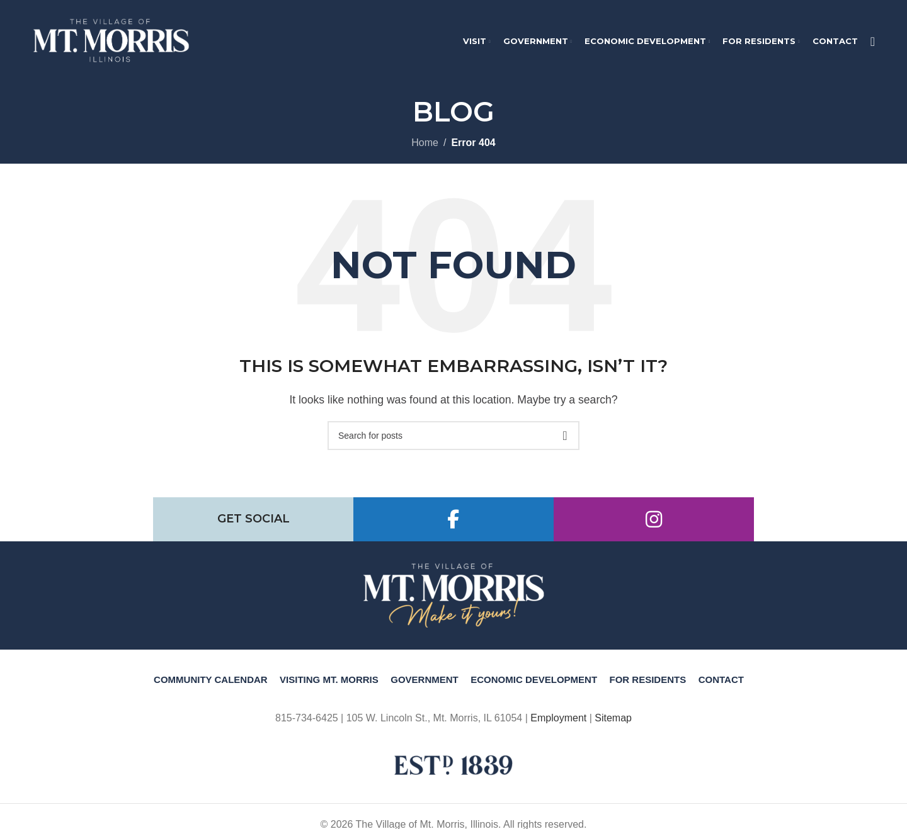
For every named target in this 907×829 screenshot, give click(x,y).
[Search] (872, 44)
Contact (721, 685)
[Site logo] (111, 43)
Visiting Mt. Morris (329, 685)
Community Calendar (211, 685)
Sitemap (613, 723)
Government (425, 685)
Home (424, 148)
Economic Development (534, 685)
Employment (558, 723)
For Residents (648, 685)
